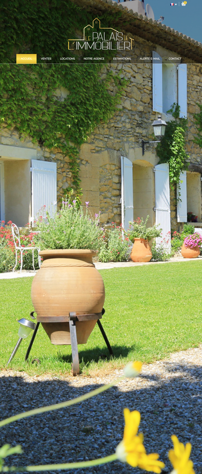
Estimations (122, 59)
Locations (67, 59)
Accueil (26, 59)
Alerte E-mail (150, 59)
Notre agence (94, 59)
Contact (175, 59)
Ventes (46, 59)
